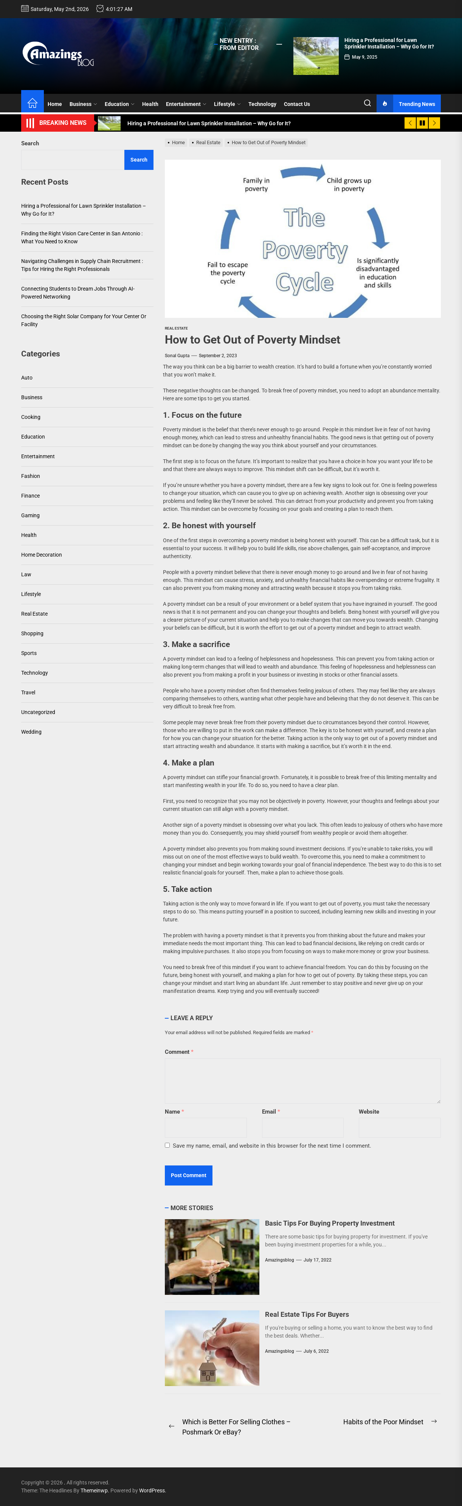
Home (55, 104)
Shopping (32, 633)
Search (30, 143)
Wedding (31, 732)
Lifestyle (227, 104)
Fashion (30, 476)
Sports (29, 653)
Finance (30, 496)
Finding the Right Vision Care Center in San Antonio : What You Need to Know (82, 237)
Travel (28, 692)
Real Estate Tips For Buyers (307, 1314)
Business (83, 104)
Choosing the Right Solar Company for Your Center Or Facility (83, 320)
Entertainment (186, 104)
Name (174, 1111)
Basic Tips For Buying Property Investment (330, 1223)
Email (271, 1111)
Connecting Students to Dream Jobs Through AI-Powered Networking (78, 293)
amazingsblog (279, 1260)
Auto (27, 378)
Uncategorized (38, 712)
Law (26, 574)
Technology (262, 104)
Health (150, 104)
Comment (179, 1052)
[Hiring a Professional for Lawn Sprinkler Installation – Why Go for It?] (316, 56)
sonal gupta (177, 355)
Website (369, 1111)
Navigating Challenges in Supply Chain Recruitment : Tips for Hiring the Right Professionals (82, 265)
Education (120, 104)
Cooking (30, 417)
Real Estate (176, 328)
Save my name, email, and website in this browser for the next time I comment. (272, 1145)
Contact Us (297, 104)
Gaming (30, 515)
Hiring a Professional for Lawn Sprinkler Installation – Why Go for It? (389, 43)
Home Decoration (41, 555)
